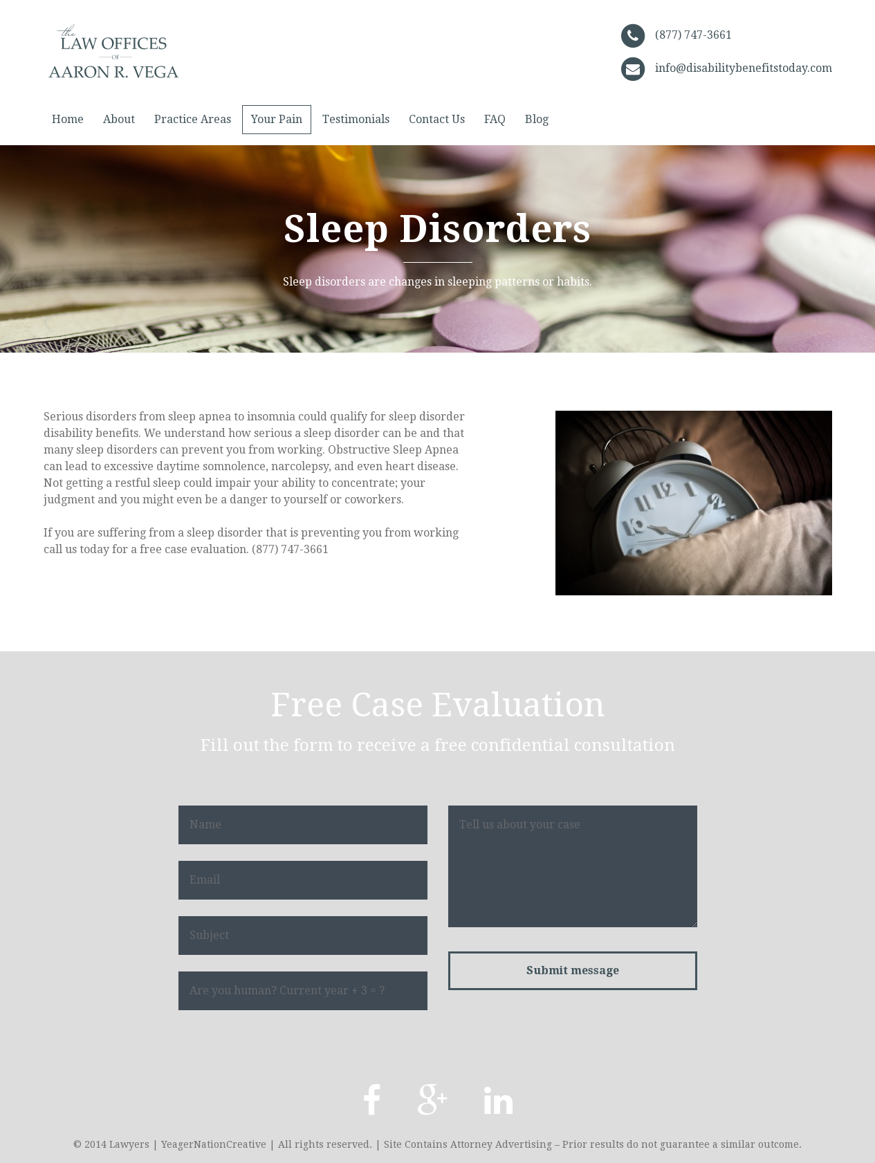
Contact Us (437, 119)
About (119, 119)
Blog (537, 119)
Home (68, 119)
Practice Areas (192, 119)
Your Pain (276, 119)
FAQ (495, 119)
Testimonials (355, 119)
